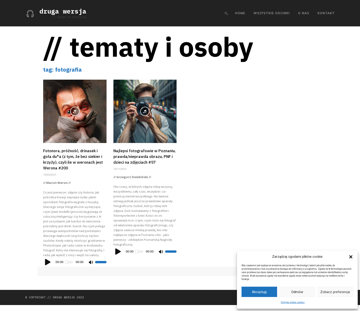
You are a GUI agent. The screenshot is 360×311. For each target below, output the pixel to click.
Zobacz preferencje (335, 292)
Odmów (297, 292)
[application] (75, 267)
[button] (351, 257)
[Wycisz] (90, 267)
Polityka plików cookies (293, 302)
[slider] (69, 268)
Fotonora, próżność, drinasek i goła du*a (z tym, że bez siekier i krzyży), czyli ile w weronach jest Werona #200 (74, 162)
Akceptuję (259, 292)
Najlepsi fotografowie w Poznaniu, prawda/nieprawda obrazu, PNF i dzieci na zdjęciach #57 (144, 162)
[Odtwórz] (48, 268)
